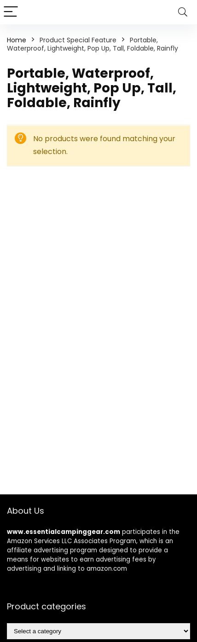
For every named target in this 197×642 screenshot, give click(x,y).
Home (16, 40)
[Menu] (11, 12)
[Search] (183, 12)
